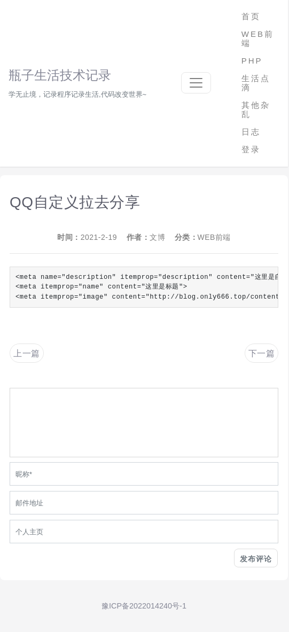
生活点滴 (255, 83)
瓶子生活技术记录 (60, 75)
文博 (157, 237)
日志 (251, 131)
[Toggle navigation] (196, 82)
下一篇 (261, 353)
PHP (252, 60)
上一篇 (26, 353)
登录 (251, 149)
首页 (251, 16)
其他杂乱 (255, 109)
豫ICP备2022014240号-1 (143, 606)
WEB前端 (257, 38)
